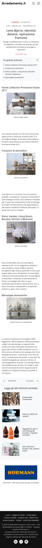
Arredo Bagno (31, 515)
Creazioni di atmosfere (14, 68)
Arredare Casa (23, 518)
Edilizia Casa (33, 518)
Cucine (8, 515)
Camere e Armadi (10, 518)
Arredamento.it (14, 3)
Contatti (19, 520)
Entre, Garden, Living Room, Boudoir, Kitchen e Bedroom (20, 72)
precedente (9, 381)
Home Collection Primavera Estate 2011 (21, 65)
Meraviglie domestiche (14, 77)
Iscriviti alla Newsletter (31, 520)
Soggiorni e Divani (18, 515)
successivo (32, 381)
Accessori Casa (21, 54)
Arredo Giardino (8, 520)
